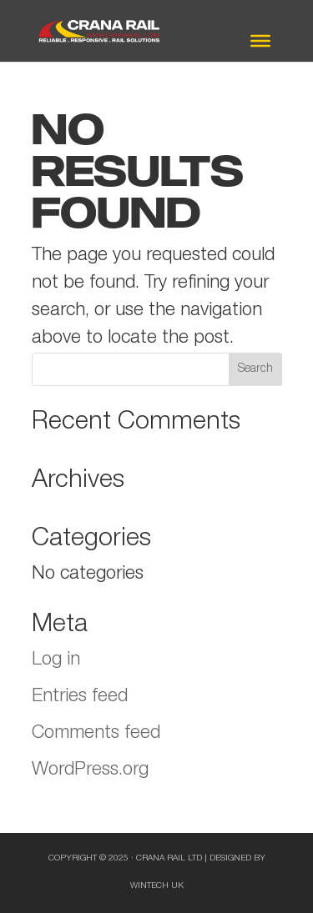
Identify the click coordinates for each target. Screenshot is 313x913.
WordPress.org (90, 770)
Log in (56, 660)
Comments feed (96, 734)
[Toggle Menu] (260, 41)
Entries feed (80, 697)
